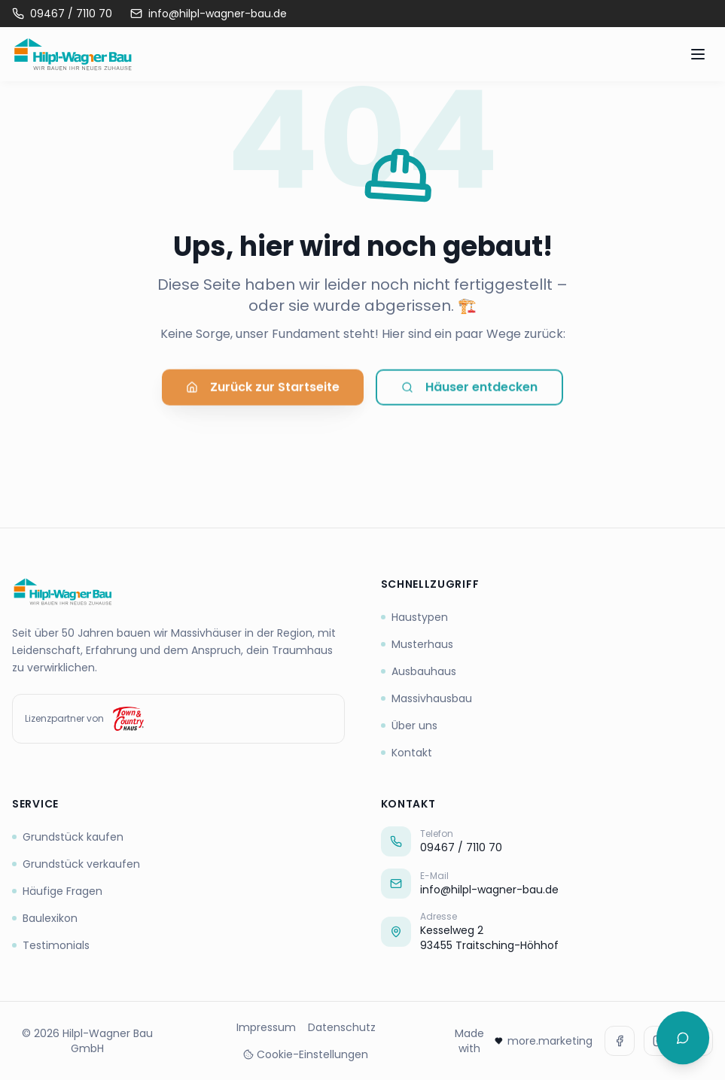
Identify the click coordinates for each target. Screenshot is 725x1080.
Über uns (409, 725)
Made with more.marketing (523, 1041)
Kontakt (406, 752)
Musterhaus (417, 644)
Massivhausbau (426, 698)
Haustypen (414, 617)
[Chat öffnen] (682, 1038)
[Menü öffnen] (698, 54)
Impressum (266, 1027)
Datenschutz (342, 1027)
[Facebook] (620, 1041)
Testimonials (51, 945)
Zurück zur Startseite (263, 391)
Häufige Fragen (57, 891)
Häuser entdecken (469, 391)
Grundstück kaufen (67, 836)
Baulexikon (45, 918)
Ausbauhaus (418, 671)
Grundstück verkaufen (76, 864)
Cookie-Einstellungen (305, 1054)
